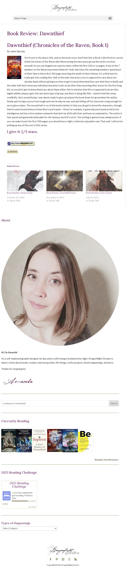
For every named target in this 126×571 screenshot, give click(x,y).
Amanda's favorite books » (107, 459)
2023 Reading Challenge (19, 484)
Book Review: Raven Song (19, 192)
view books (32, 507)
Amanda (15, 493)
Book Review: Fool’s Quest (99, 192)
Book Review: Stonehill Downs (61, 192)
